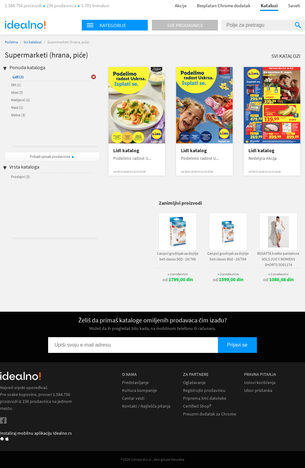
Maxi (17, 107)
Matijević (20, 100)
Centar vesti (133, 398)
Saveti (294, 5)
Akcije (180, 5)
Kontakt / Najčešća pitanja (146, 406)
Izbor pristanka (258, 390)
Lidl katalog (126, 150)
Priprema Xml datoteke (204, 398)
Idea (17, 92)
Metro (18, 115)
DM (16, 84)
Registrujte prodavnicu (204, 390)
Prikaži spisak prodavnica (50, 156)
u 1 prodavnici (178, 274)
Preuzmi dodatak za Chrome (209, 414)
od (178, 279)
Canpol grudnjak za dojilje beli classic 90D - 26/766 (177, 256)
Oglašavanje (194, 382)
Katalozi (269, 5)
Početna (11, 42)
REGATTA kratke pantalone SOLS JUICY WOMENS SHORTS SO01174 (278, 259)
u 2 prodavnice (228, 274)
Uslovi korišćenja (259, 382)
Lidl (18, 77)
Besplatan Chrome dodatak (223, 5)
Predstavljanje (135, 382)
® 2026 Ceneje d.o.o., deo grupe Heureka (152, 459)
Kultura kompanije (139, 390)
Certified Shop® (197, 406)
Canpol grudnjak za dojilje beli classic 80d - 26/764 (228, 256)
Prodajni (20, 176)
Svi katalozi (33, 42)
